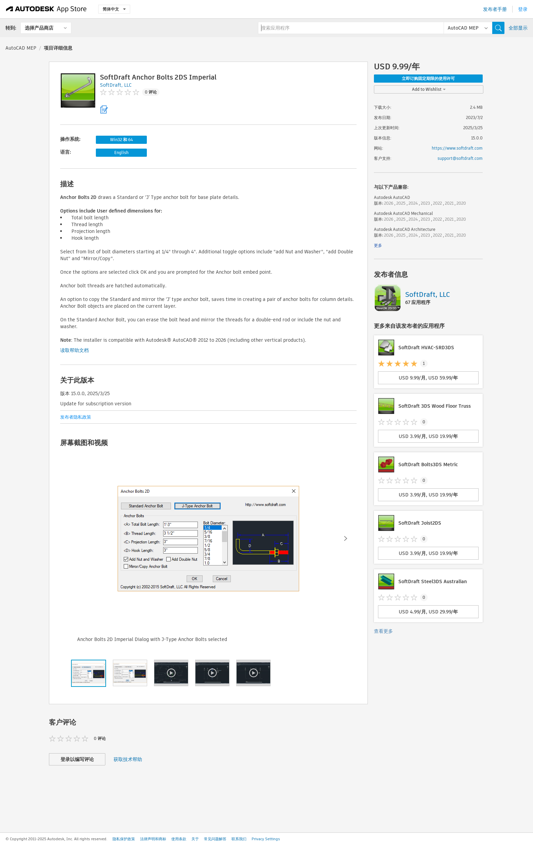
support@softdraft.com (460, 158)
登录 (523, 9)
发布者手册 (495, 9)
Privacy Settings (266, 839)
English (121, 152)
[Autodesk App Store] (46, 9)
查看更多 (383, 631)
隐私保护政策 (124, 839)
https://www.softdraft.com (457, 148)
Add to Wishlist (429, 89)
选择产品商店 (39, 27)
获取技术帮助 (128, 759)
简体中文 (114, 9)
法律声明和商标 (153, 839)
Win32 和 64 (121, 139)
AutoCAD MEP (20, 48)
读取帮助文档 (74, 350)
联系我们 (238, 839)
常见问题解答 (215, 839)
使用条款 (178, 839)
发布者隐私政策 (75, 417)
